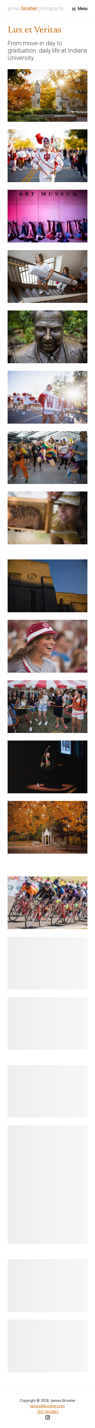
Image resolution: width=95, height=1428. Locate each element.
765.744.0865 (48, 1412)
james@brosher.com (47, 1406)
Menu (82, 8)
